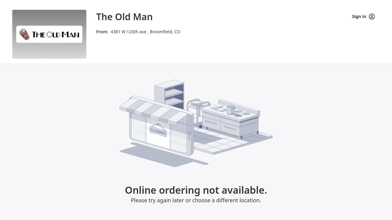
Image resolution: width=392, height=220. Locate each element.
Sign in (363, 16)
